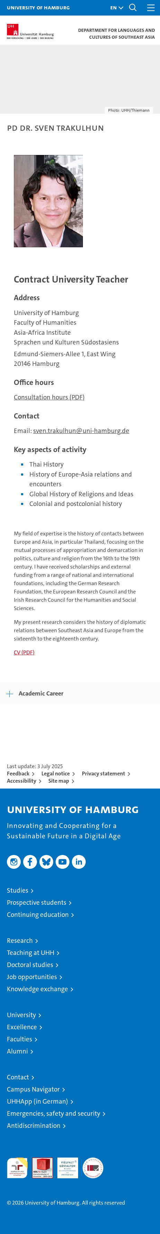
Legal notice (55, 773)
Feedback (18, 773)
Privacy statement (103, 773)
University (21, 1015)
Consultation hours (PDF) (49, 397)
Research (20, 940)
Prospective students (36, 902)
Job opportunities (32, 977)
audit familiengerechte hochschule (17, 1168)
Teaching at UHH (30, 952)
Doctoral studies (30, 964)
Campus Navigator (33, 1089)
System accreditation (93, 1165)
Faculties (19, 1039)
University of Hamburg (38, 7)
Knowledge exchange (37, 989)
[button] (115, 8)
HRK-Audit (63, 1165)
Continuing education (38, 914)
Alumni (17, 1051)
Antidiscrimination (33, 1125)
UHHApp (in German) (37, 1101)
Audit (38, 1161)
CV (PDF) (24, 652)
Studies (17, 890)
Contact (18, 1077)
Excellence (22, 1027)
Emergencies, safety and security (53, 1113)
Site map (58, 780)
